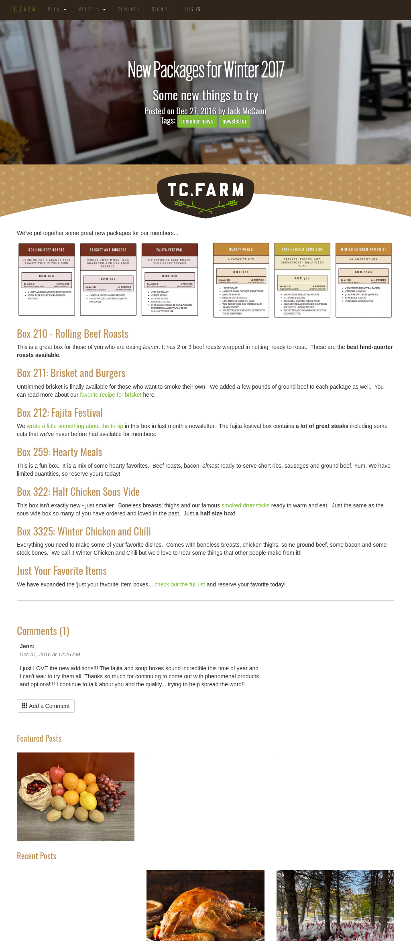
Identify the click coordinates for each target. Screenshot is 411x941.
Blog (57, 10)
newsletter (234, 121)
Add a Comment (45, 706)
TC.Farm (23, 10)
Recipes (92, 10)
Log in (193, 10)
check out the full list (181, 584)
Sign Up (162, 10)
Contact (129, 10)
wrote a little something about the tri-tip (75, 426)
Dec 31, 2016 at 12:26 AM (50, 654)
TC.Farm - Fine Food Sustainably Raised (205, 195)
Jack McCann (247, 110)
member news (197, 121)
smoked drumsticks (245, 505)
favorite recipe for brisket (110, 394)
